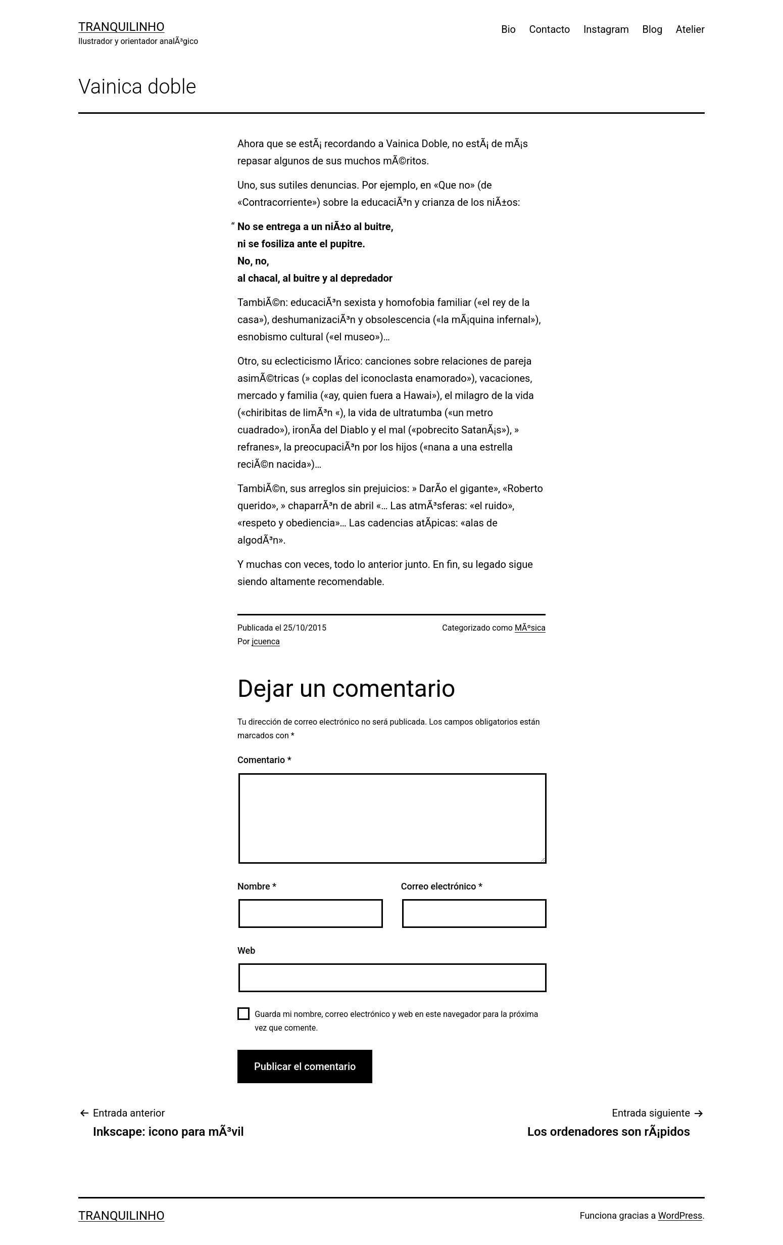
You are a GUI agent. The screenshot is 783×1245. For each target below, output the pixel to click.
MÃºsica (530, 628)
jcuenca (266, 641)
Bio (508, 29)
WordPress (680, 1215)
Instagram (606, 29)
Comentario (264, 759)
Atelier (690, 29)
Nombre (256, 886)
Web (246, 950)
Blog (653, 29)
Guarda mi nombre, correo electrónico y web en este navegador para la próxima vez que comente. (396, 1021)
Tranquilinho (121, 27)
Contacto (549, 29)
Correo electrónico (441, 886)
